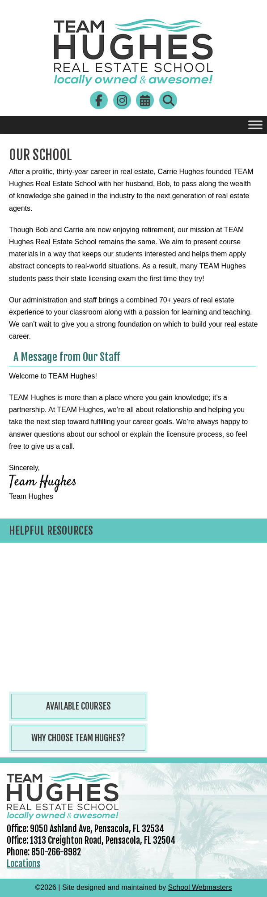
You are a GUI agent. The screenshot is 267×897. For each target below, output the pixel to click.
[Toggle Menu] (255, 124)
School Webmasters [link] (200, 887)
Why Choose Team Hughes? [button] (78, 738)
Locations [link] (23, 863)
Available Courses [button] (78, 706)
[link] (133, 84)
